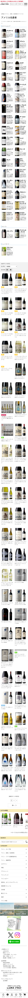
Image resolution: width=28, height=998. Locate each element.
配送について (6, 952)
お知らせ (3, 995)
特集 (2, 867)
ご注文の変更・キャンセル (9, 954)
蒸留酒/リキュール (6, 886)
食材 (2, 897)
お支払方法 (6, 951)
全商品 (2, 13)
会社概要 (5, 980)
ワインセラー (4, 878)
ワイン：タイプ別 (6, 849)
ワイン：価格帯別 (6, 860)
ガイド (7, 995)
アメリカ (21, 13)
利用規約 (5, 975)
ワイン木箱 (4, 900)
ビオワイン (4, 864)
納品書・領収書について (9, 957)
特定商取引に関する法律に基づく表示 (12, 972)
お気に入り (16, 995)
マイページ (12, 995)
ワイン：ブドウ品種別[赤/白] (9, 856)
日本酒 (3, 889)
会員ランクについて (8, 964)
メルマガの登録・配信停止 (9, 967)
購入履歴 (20, 995)
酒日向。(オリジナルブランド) (9, 882)
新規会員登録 (6, 962)
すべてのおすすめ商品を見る (19, 832)
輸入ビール (4, 893)
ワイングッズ (4, 875)
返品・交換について (8, 956)
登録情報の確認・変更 (8, 966)
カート (24, 995)
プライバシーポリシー (8, 974)
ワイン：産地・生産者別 (12, 13)
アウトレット (4, 871)
